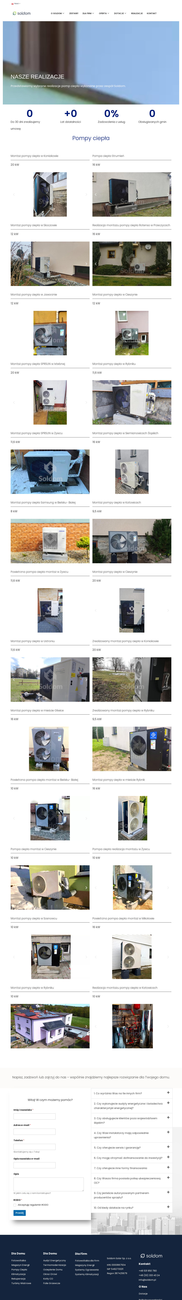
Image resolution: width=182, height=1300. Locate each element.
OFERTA (104, 13)
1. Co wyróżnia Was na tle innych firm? (118, 1093)
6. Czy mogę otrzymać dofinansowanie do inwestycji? (128, 1158)
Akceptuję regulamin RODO (33, 1204)
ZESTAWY (73, 13)
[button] (14, 194)
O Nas (143, 1287)
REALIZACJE (137, 13)
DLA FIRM (88, 13)
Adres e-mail (22, 1125)
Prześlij (20, 1213)
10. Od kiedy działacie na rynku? (113, 1207)
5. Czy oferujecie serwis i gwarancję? (117, 1147)
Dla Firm (81, 1254)
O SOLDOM (57, 13)
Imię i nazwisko (23, 1110)
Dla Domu (18, 1253)
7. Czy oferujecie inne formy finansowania (120, 1168)
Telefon (19, 1140)
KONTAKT (152, 13)
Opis (16, 1174)
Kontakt (144, 1264)
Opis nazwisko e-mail (27, 1158)
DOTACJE (120, 13)
